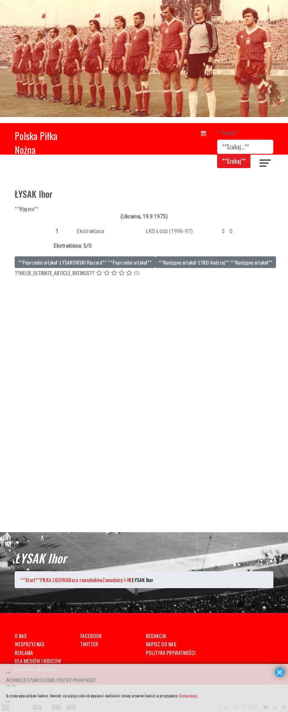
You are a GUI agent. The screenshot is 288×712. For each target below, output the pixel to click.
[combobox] (245, 147)
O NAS (21, 636)
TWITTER (89, 644)
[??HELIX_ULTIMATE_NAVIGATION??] (265, 164)
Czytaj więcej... (188, 695)
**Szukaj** (228, 133)
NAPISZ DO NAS (161, 644)
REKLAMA (24, 652)
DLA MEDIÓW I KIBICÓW (38, 661)
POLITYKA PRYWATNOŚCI (170, 652)
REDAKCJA (156, 636)
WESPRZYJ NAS (29, 644)
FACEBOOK (91, 636)
